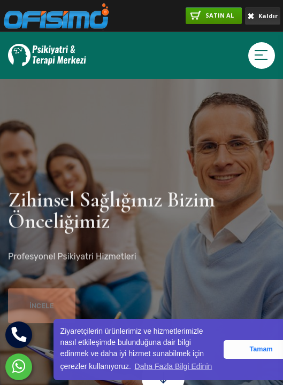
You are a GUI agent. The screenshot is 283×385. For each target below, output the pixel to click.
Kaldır (263, 16)
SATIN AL (212, 15)
